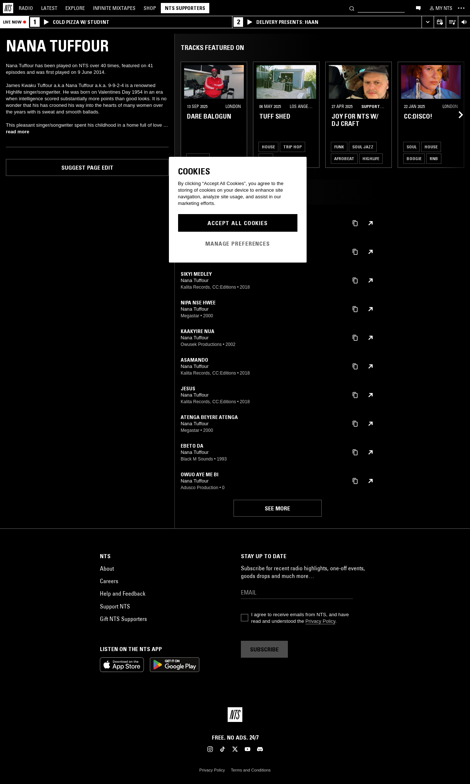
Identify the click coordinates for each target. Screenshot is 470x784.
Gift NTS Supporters (123, 618)
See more (277, 508)
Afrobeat (344, 158)
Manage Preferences (237, 243)
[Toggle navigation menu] (461, 8)
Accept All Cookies (237, 223)
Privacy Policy (320, 621)
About (107, 568)
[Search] (352, 7)
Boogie (414, 158)
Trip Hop (292, 146)
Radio (26, 8)
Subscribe (264, 649)
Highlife (370, 158)
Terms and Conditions (251, 770)
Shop (150, 8)
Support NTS (115, 606)
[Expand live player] (428, 22)
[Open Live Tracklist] (452, 22)
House (268, 146)
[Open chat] (418, 7)
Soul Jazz (362, 146)
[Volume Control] (464, 22)
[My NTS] (440, 8)
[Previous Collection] (456, 114)
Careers (109, 581)
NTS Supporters (185, 8)
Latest (49, 8)
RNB (434, 158)
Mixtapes (114, 8)
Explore (75, 8)
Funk (339, 146)
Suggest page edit (87, 167)
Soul (411, 146)
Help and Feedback (122, 593)
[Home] (8, 8)
